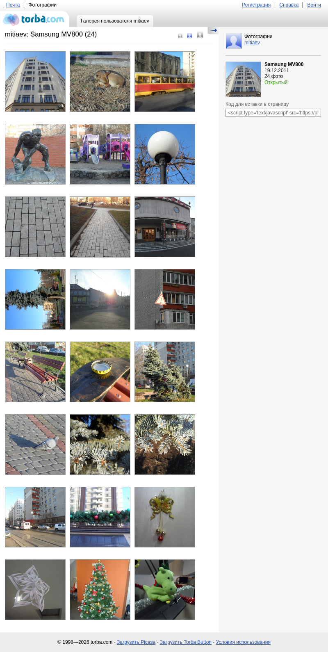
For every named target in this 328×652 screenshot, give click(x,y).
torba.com (34, 19)
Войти (314, 5)
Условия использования (243, 642)
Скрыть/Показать (213, 30)
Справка (288, 5)
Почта (13, 5)
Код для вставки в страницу (257, 104)
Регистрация (256, 5)
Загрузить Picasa (136, 642)
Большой (200, 35)
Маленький (180, 36)
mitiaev (252, 43)
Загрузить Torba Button (186, 642)
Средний (189, 35)
